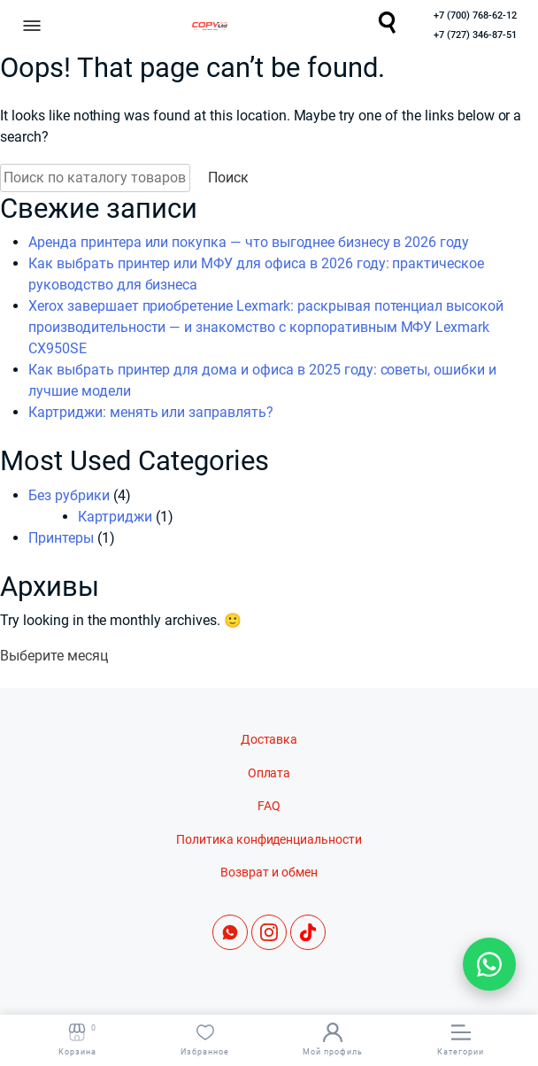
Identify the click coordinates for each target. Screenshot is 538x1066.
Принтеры (61, 537)
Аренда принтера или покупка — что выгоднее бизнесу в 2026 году (248, 242)
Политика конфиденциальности (269, 839)
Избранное (205, 1039)
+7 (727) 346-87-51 (475, 35)
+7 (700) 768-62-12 (475, 15)
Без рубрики (69, 495)
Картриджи (115, 516)
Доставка (269, 739)
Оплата (269, 773)
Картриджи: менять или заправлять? (150, 412)
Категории (460, 1039)
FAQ (269, 806)
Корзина (77, 1039)
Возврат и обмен (269, 872)
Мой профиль (333, 1039)
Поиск (228, 177)
